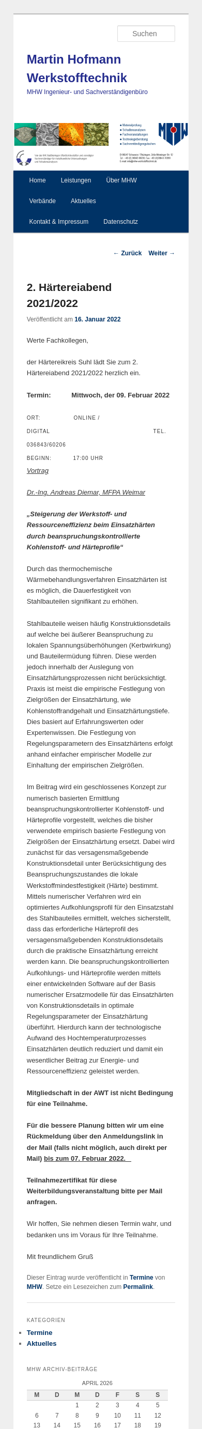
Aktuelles (83, 201)
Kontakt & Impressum (59, 221)
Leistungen (76, 180)
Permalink (138, 1286)
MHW (34, 1286)
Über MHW (121, 180)
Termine (141, 1277)
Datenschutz (120, 221)
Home (37, 180)
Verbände (42, 201)
